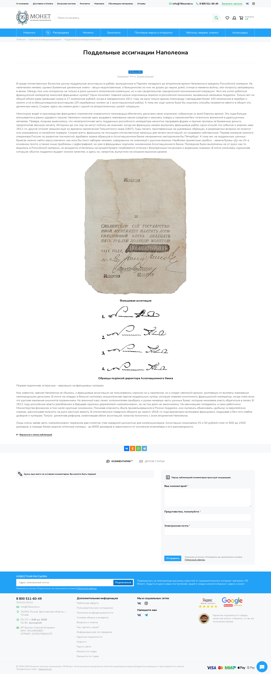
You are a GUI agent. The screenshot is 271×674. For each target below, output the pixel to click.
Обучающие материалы (120, 3)
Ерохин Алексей (145, 76)
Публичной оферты (195, 559)
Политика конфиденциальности (95, 612)
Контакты (85, 3)
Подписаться (123, 582)
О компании (22, 3)
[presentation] (190, 545)
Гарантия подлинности (89, 637)
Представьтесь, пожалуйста (182, 511)
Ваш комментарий (176, 486)
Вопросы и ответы (87, 622)
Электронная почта (177, 526)
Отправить (173, 558)
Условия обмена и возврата (93, 617)
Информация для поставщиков (94, 632)
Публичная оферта (88, 603)
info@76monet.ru (181, 3)
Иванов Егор (45, 669)
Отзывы (141, 3)
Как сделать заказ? (88, 627)
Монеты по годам (87, 651)
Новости (81, 641)
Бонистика (123, 76)
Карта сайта (84, 646)
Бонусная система (66, 3)
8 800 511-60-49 (207, 3)
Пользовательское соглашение (95, 608)
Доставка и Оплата (43, 3)
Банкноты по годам (88, 656)
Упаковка (99, 3)
